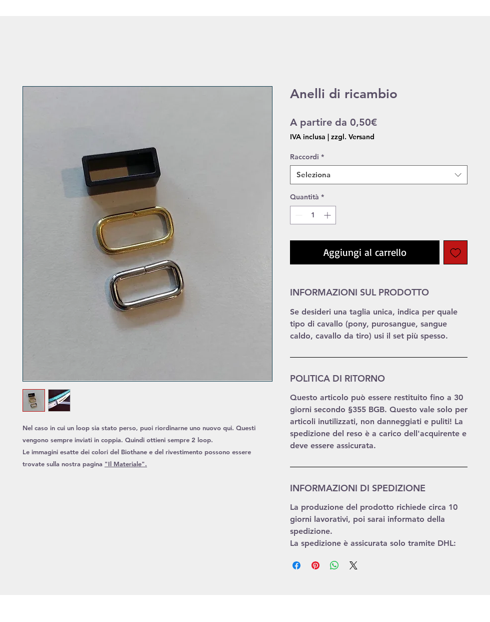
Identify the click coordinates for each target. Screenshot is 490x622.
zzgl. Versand (352, 136)
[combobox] (379, 174)
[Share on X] (354, 565)
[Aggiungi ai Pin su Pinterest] (316, 565)
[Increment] (328, 215)
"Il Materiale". (125, 464)
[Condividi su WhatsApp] (334, 565)
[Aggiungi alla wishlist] (456, 252)
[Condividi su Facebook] (296, 565)
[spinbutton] (313, 215)
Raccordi (307, 156)
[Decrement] (298, 215)
